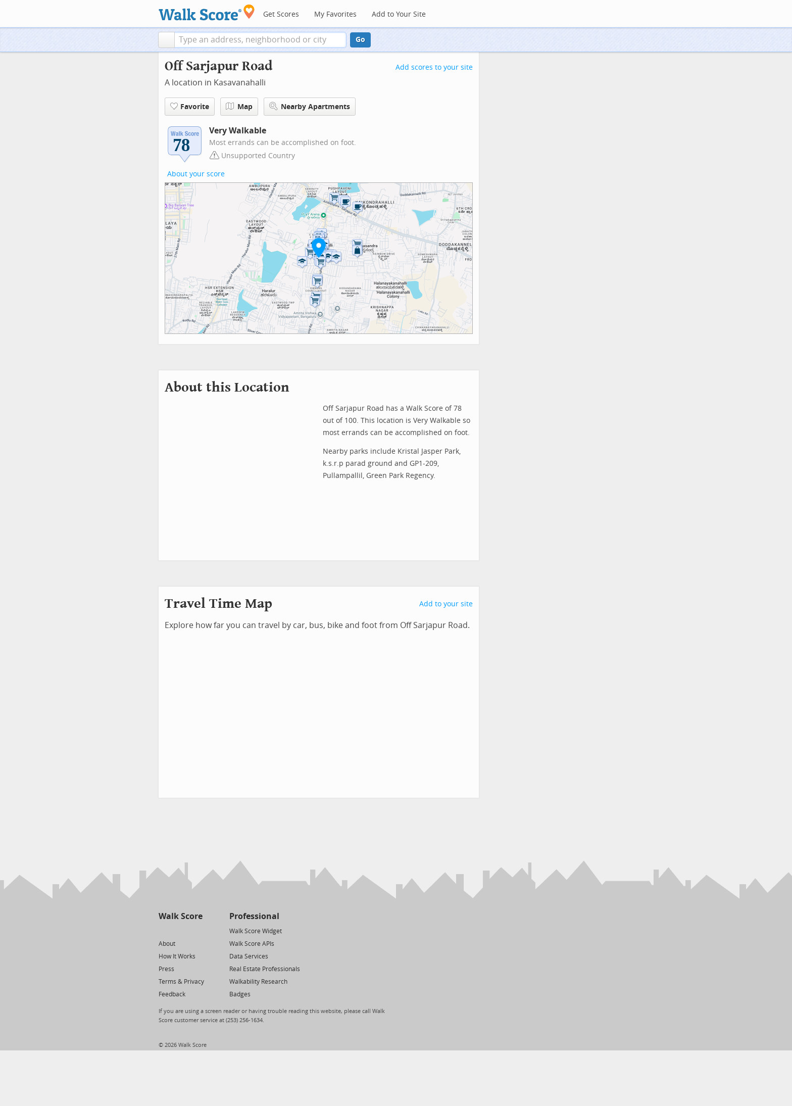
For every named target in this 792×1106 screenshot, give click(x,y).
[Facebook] (180, 930)
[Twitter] (164, 930)
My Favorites (335, 14)
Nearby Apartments (309, 106)
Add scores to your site (434, 67)
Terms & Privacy (181, 981)
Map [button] (239, 106)
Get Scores (281, 14)
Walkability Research (258, 981)
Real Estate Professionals (264, 969)
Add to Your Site (399, 14)
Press (166, 969)
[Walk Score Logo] (207, 12)
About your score (196, 174)
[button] (166, 40)
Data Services (248, 956)
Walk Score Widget (255, 931)
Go (360, 39)
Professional (254, 916)
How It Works (177, 956)
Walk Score (181, 916)
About (167, 943)
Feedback (172, 994)
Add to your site (446, 604)
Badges (240, 994)
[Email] (196, 930)
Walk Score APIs (251, 943)
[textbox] (260, 40)
